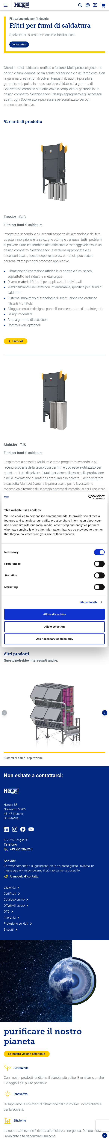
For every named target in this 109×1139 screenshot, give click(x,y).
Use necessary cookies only (54, 638)
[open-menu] (5, 5)
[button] (4, 712)
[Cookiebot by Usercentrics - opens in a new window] (88, 496)
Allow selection (54, 626)
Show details (89, 602)
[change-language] (87, 5)
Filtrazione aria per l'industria (29, 18)
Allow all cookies (54, 614)
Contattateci (19, 44)
